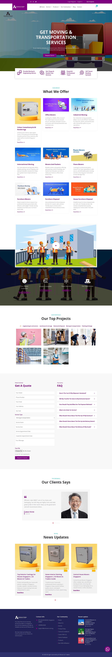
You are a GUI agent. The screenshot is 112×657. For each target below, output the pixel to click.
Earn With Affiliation (63, 643)
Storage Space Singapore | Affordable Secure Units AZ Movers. (90, 631)
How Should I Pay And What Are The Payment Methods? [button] (75, 404)
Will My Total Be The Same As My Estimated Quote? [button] (74, 399)
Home (42, 7)
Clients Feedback (62, 637)
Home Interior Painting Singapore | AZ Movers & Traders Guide (54, 576)
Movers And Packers (53, 164)
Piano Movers (78, 164)
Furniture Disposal (52, 199)
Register (73, 2)
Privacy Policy (62, 629)
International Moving (25, 164)
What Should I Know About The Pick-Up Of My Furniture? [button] (76, 415)
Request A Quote (22, 458)
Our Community (65, 7)
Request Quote (49, 55)
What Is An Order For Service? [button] (68, 410)
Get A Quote (90, 2)
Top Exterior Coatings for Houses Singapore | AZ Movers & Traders (26, 576)
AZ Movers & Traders (64, 654)
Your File (17, 448)
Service (48, 7)
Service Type (18, 414)
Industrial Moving (80, 115)
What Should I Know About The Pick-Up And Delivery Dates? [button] (76, 421)
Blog (74, 7)
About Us (63, 55)
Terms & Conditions (63, 631)
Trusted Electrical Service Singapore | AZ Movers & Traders (91, 640)
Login (69, 2)
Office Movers (50, 115)
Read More (21, 142)
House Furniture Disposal (83, 199)
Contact (79, 7)
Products (55, 7)
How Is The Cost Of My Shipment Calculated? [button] (72, 393)
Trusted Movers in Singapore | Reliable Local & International (90, 622)
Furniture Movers (24, 199)
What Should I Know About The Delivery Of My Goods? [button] (75, 427)
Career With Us (62, 634)
